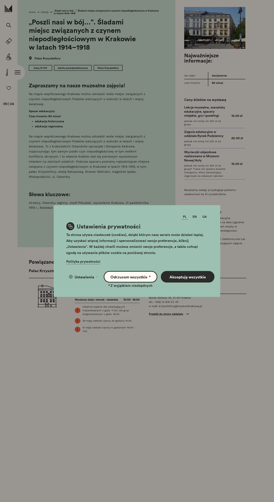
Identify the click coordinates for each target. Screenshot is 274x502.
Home (32, 12)
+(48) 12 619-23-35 (166, 302)
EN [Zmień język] (195, 216)
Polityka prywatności (83, 261)
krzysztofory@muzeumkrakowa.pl (180, 306)
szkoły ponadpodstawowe (73, 68)
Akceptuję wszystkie (188, 276)
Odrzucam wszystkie (130, 277)
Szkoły (45, 12)
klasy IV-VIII (40, 68)
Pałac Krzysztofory (47, 58)
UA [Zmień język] (204, 216)
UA (12, 104)
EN (5, 104)
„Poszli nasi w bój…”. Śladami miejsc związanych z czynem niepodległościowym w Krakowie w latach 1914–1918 (106, 12)
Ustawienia (83, 276)
